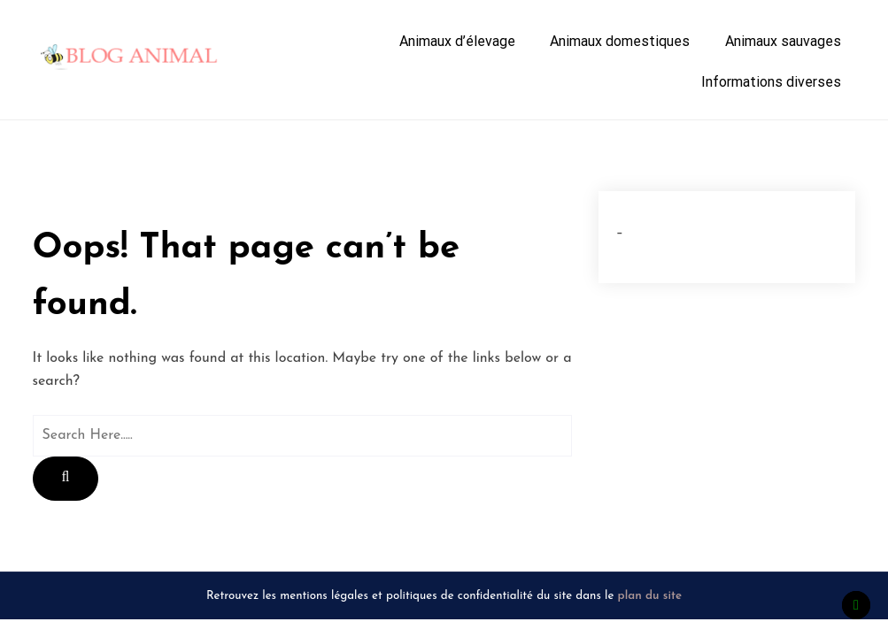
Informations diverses (771, 81)
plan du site (650, 596)
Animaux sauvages (783, 41)
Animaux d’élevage (457, 41)
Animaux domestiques (620, 41)
